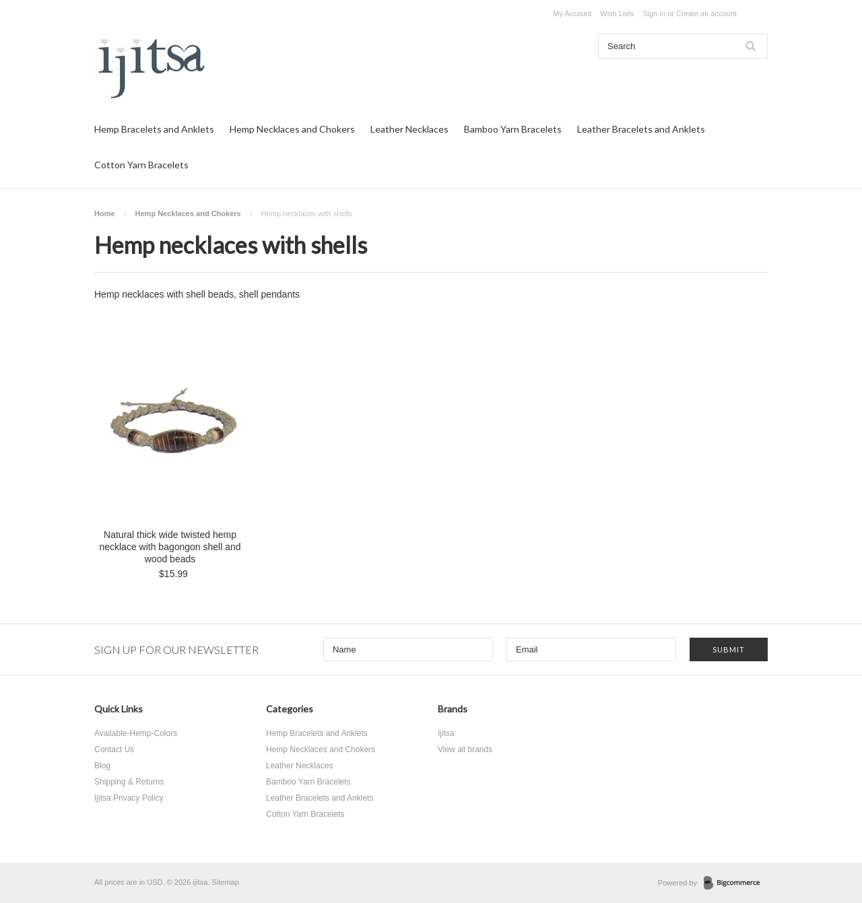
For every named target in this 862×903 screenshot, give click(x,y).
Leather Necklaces (409, 129)
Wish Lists (617, 13)
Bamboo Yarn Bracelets (513, 129)
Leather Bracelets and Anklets (641, 129)
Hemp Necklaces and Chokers (292, 129)
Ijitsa (446, 733)
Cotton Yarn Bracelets (141, 164)
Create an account (706, 13)
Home (104, 213)
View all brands (465, 749)
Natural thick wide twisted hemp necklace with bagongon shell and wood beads (169, 546)
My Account (572, 13)
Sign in (653, 13)
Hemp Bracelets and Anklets (154, 129)
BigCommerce (736, 883)
